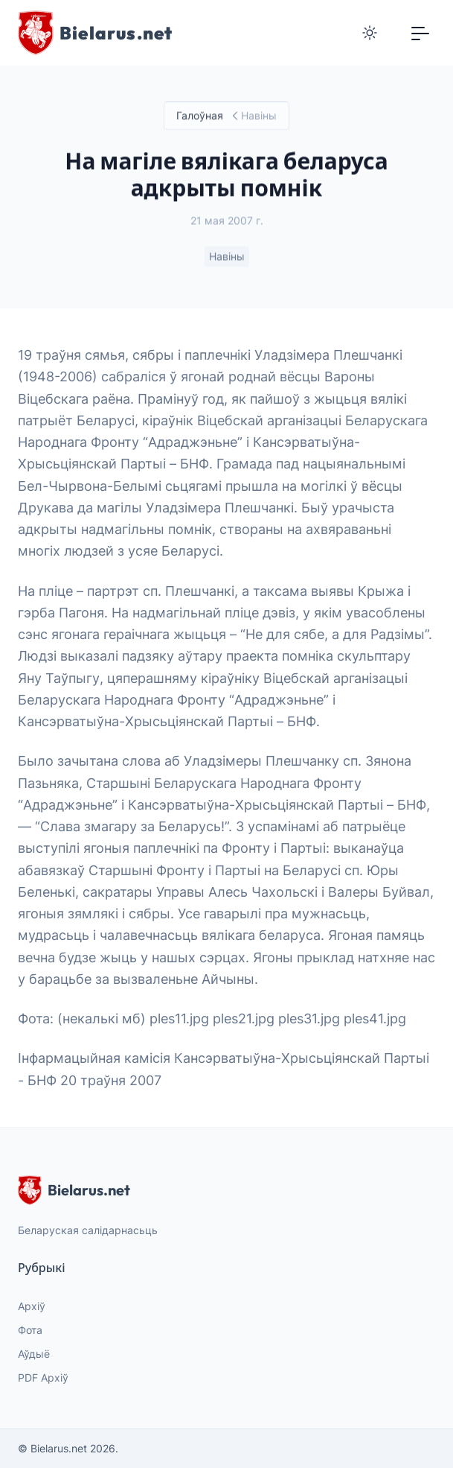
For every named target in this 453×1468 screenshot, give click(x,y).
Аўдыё (34, 1353)
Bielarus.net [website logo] (74, 1190)
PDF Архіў (43, 1377)
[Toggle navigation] (420, 33)
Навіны (227, 256)
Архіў (31, 1306)
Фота (30, 1330)
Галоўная (199, 115)
